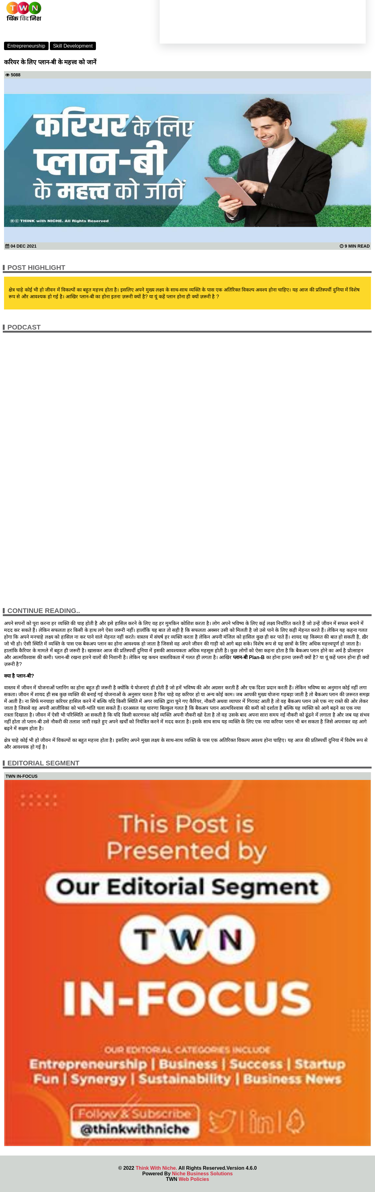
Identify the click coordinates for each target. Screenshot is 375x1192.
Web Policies (194, 1179)
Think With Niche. (156, 1168)
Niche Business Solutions (202, 1173)
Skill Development (73, 46)
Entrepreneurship (26, 46)
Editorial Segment (43, 763)
